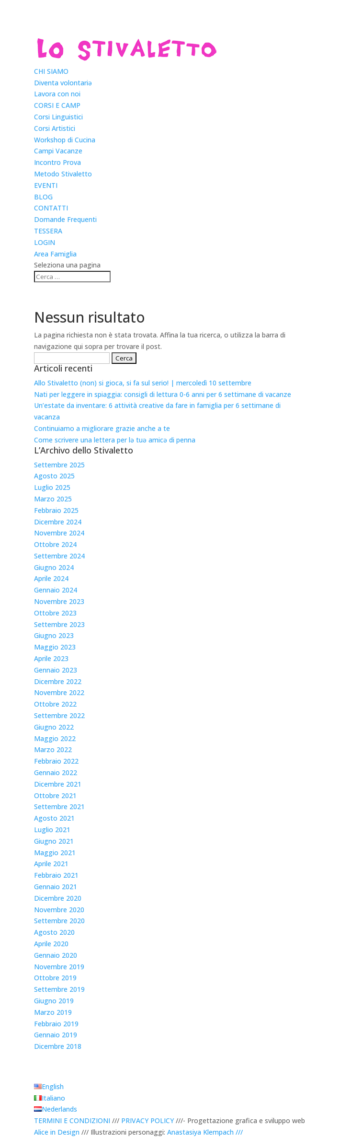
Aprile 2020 (51, 943)
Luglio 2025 (52, 487)
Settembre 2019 (59, 989)
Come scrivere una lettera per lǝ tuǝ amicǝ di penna (114, 439)
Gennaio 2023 (55, 669)
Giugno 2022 (54, 727)
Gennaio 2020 (55, 955)
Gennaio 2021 (55, 886)
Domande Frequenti (65, 219)
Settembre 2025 (59, 464)
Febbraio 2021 (56, 875)
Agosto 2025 (54, 475)
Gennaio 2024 (55, 589)
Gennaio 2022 (55, 772)
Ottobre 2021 (55, 795)
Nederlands (59, 1109)
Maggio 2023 (55, 646)
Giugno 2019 (54, 1000)
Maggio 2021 (55, 852)
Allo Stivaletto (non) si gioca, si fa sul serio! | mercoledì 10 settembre (142, 382)
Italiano (53, 1098)
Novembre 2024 (59, 532)
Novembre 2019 (59, 966)
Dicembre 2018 (57, 1046)
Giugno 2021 (54, 841)
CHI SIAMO (51, 71)
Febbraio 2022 (56, 761)
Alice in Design (56, 1132)
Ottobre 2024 (55, 544)
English (53, 1086)
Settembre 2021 (59, 806)
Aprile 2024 (51, 578)
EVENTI (45, 185)
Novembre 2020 (59, 909)
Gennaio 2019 (55, 1034)
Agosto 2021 (54, 818)
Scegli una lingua (83, 1070)
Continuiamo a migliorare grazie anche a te (102, 428)
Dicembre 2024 (57, 521)
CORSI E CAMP (57, 105)
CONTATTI (51, 207)
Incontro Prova (57, 162)
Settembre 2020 (59, 920)
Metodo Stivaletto (63, 173)
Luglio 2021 (52, 829)
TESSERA (48, 230)
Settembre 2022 (59, 715)
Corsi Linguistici (58, 116)
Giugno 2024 (54, 567)
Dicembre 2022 (57, 681)
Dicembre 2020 (57, 898)
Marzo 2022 (53, 749)
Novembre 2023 (59, 601)
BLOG (43, 196)
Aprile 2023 (51, 658)
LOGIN (44, 242)
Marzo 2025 (53, 498)
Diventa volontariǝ (63, 82)
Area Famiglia (55, 253)
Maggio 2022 (55, 738)
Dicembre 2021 (57, 784)
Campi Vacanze (58, 150)
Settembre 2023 (59, 624)
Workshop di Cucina (64, 139)
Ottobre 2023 (55, 612)
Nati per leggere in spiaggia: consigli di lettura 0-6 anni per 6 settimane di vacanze (162, 394)
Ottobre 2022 (55, 703)
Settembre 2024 (59, 555)
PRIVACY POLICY (147, 1120)
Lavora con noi (57, 93)
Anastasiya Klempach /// (205, 1132)
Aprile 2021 (51, 863)
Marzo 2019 (53, 1012)
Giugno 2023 (54, 635)
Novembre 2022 (59, 692)
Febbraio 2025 (56, 510)
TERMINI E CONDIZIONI (72, 1120)
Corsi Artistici (54, 128)
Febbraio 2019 (56, 1023)
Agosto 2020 (54, 932)
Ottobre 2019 (55, 977)
